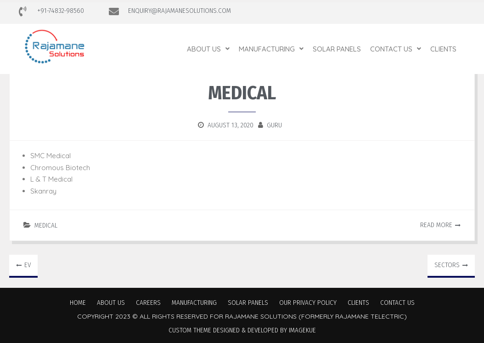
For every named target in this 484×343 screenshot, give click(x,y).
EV (27, 265)
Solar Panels (337, 49)
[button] (208, 49)
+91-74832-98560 (60, 10)
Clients (443, 49)
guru (274, 125)
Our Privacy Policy (308, 302)
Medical (45, 225)
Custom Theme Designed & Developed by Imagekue (242, 330)
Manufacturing (271, 49)
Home (78, 302)
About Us (208, 49)
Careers (148, 302)
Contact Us (395, 49)
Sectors (447, 265)
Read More (436, 225)
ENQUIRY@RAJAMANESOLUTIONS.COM (179, 10)
